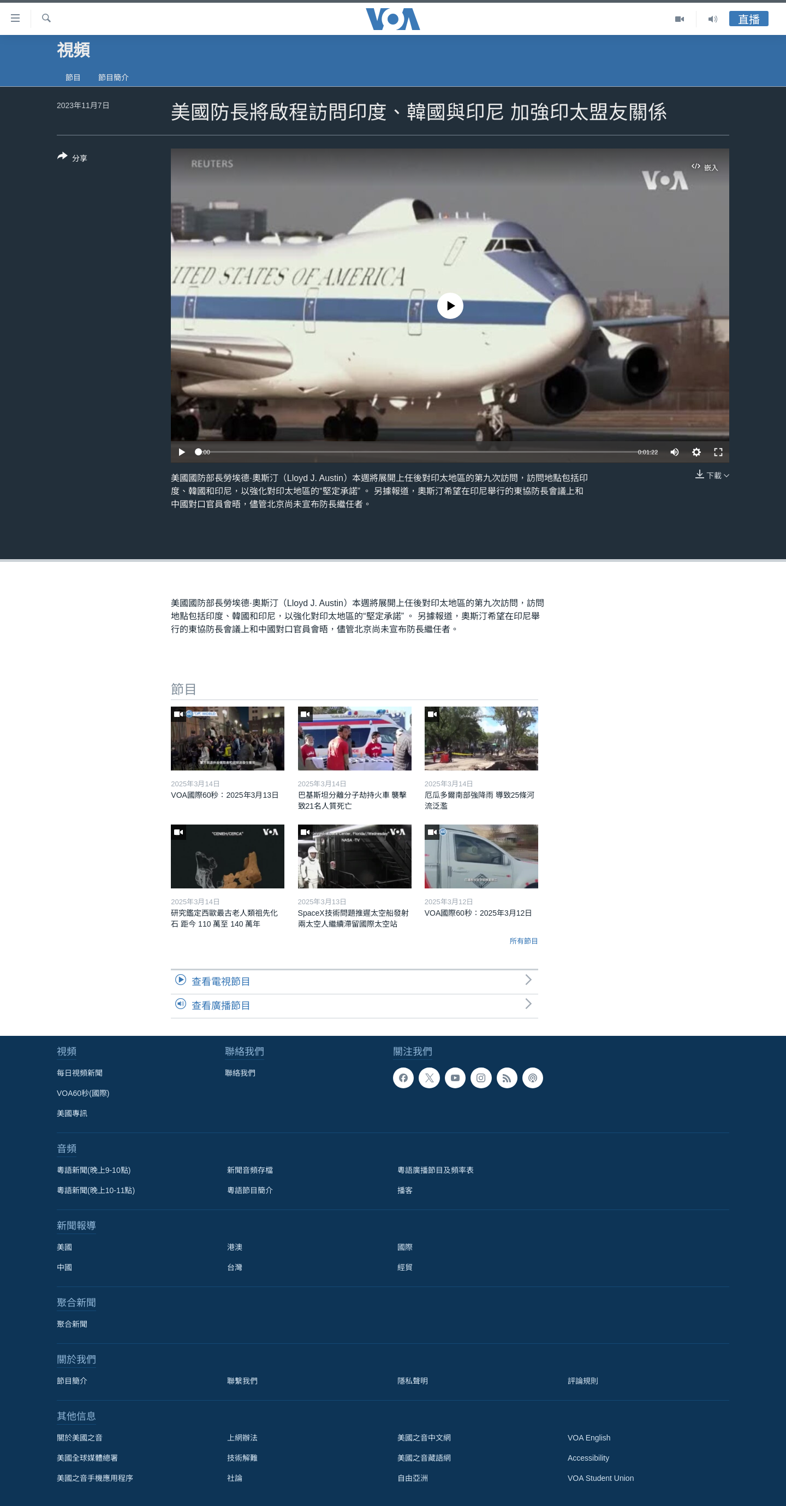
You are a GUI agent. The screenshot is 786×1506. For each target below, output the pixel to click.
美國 (64, 1247)
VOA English (589, 1437)
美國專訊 (72, 1113)
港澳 (234, 1247)
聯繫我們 (242, 1381)
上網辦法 (242, 1437)
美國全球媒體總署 (87, 1458)
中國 (64, 1267)
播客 (405, 1190)
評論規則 (583, 1381)
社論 (234, 1478)
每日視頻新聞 (80, 1073)
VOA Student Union (601, 1478)
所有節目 (524, 941)
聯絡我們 (240, 1073)
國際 (405, 1247)
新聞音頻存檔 (250, 1170)
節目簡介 (113, 77)
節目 (73, 77)
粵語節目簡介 (250, 1190)
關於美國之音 (80, 1437)
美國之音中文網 (424, 1437)
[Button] (72, 159)
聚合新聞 (72, 1324)
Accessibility (588, 1458)
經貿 (405, 1267)
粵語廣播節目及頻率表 (435, 1170)
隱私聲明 (412, 1381)
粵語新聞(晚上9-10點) (93, 1170)
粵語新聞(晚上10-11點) (96, 1190)
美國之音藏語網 (424, 1458)
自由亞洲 (412, 1478)
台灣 (234, 1267)
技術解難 (242, 1458)
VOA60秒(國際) (83, 1093)
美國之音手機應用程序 (95, 1478)
